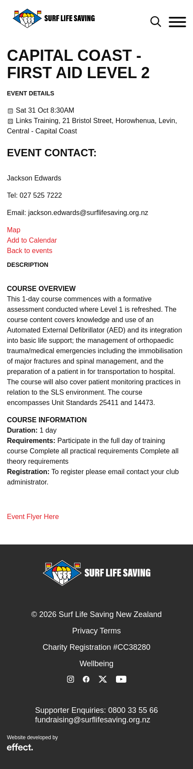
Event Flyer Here (33, 516)
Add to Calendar (32, 240)
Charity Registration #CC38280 (96, 647)
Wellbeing (97, 663)
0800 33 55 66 (133, 710)
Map (13, 230)
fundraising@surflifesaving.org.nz (92, 719)
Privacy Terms (96, 631)
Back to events (29, 250)
